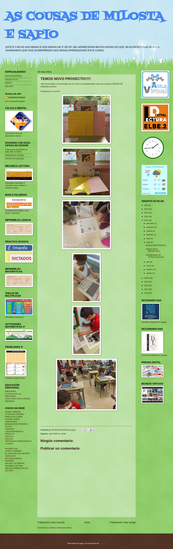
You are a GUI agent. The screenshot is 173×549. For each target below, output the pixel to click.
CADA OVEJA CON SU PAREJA (17, 399)
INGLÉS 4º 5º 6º (11, 79)
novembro (150, 227)
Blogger (102, 543)
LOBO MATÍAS (11, 422)
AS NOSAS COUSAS (16, 98)
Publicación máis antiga (123, 522)
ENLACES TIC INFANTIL (15, 463)
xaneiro (149, 273)
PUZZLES (9, 439)
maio (148, 242)
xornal (63, 434)
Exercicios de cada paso (14, 159)
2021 (146, 220)
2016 (146, 293)
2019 (146, 282)
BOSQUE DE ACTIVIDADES (16, 424)
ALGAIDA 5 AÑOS (12, 419)
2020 (146, 278)
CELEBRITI (9, 461)
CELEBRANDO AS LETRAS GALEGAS (155, 256)
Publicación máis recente (51, 522)
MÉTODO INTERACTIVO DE (16, 468)
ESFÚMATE (10, 401)
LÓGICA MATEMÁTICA (14, 432)
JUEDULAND (10, 456)
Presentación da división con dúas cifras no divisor (16, 151)
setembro (150, 235)
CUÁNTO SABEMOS (13, 451)
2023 (146, 213)
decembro (150, 223)
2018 (146, 286)
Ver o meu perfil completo (15, 101)
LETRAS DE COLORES (14, 414)
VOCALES (9, 436)
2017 (146, 289)
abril (148, 262)
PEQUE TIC (10, 434)
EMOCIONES (10, 391)
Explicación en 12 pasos (14, 155)
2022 (146, 217)
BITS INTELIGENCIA (13, 458)
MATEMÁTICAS (11, 449)
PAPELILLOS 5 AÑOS (13, 417)
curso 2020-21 (54, 434)
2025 (146, 205)
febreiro (149, 269)
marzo (149, 266)
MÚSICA (8, 83)
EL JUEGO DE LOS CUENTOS (17, 453)
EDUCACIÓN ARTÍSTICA (156, 245)
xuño (148, 239)
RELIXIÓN (9, 86)
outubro (149, 231)
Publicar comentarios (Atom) (60, 528)
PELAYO (8, 427)
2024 (146, 209)
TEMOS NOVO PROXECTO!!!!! (153, 250)
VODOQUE (9, 429)
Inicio (87, 522)
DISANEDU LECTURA (14, 466)
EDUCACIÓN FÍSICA (13, 76)
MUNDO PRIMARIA (13, 412)
